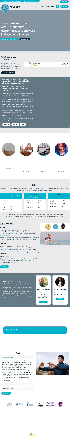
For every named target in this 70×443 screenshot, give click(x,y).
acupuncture (13, 233)
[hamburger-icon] (57, 6)
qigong (31, 233)
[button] (9, 39)
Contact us (5, 118)
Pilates (16, 259)
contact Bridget (28, 260)
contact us (11, 297)
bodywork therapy (23, 233)
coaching (2, 247)
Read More (4, 266)
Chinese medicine (5, 233)
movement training (5, 235)
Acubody (15, 6)
